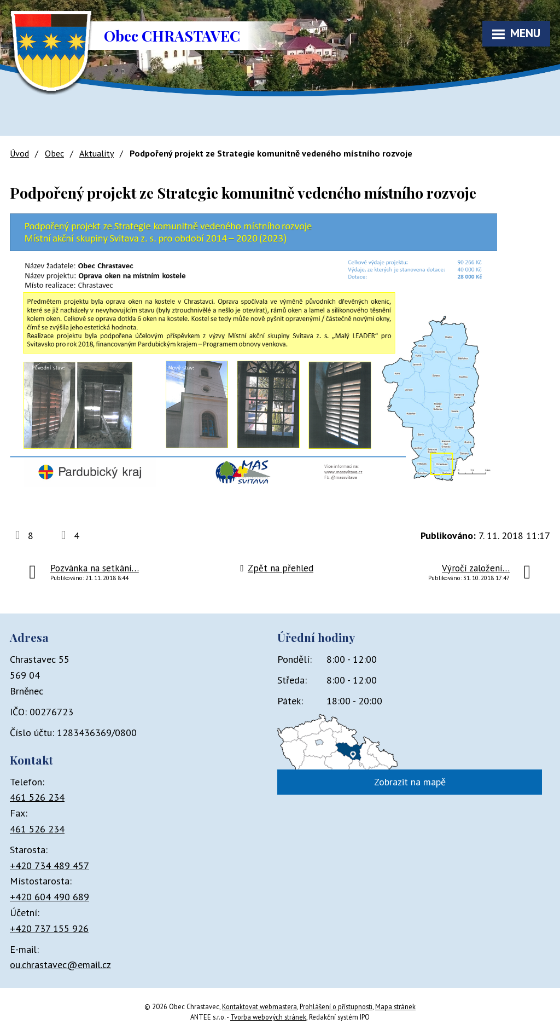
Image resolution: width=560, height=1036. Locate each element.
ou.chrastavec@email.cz (60, 964)
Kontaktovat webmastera (259, 1006)
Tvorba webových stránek (268, 1016)
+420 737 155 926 (49, 928)
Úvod (19, 153)
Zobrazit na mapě (410, 781)
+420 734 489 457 (49, 865)
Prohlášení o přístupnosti (336, 1006)
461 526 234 (37, 797)
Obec (54, 153)
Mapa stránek (395, 1006)
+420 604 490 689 (49, 896)
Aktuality (96, 153)
